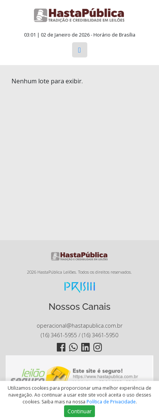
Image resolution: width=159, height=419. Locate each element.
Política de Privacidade (111, 401)
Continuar (79, 411)
